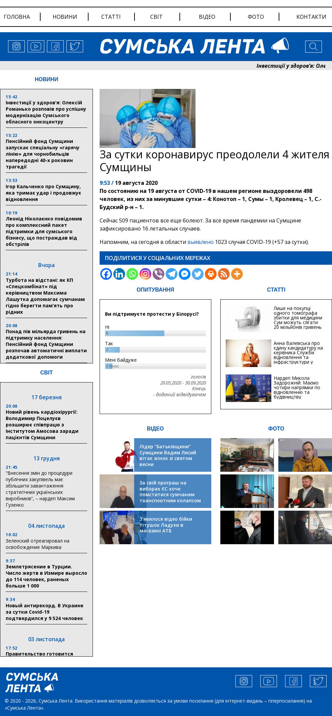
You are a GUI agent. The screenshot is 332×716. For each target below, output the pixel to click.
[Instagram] (145, 274)
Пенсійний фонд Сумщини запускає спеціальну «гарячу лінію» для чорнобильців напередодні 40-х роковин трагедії (42, 154)
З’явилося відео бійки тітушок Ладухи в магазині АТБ (166, 525)
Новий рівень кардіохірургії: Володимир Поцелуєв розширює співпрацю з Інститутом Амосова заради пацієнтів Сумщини (42, 425)
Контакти (311, 16)
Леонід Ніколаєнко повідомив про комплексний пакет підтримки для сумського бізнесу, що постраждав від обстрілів (44, 231)
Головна (17, 16)
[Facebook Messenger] (184, 274)
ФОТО (276, 428)
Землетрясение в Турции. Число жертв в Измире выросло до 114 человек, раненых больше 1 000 (46, 576)
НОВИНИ (46, 79)
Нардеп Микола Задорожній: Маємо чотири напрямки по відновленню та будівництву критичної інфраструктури (297, 392)
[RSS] (224, 274)
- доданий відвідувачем (179, 395)
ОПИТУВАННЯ (155, 290)
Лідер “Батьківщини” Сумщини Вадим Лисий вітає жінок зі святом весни (168, 455)
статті (111, 16)
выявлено (200, 242)
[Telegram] (171, 274)
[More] (237, 274)
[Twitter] (198, 274)
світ (156, 16)
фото (256, 16)
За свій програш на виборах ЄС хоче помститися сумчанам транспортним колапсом (170, 491)
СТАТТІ (276, 290)
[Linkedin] (119, 274)
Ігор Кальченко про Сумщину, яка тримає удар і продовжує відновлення (43, 192)
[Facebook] (106, 274)
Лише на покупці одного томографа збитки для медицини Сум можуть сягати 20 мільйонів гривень (298, 317)
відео (207, 16)
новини (65, 16)
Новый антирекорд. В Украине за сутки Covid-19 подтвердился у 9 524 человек (45, 611)
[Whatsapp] (132, 274)
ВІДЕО (155, 428)
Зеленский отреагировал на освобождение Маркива (37, 544)
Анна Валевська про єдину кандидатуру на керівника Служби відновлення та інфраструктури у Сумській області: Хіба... (298, 357)
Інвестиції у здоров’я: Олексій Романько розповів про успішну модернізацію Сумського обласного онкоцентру (46, 112)
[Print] (211, 274)
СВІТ (46, 372)
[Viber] (158, 274)
